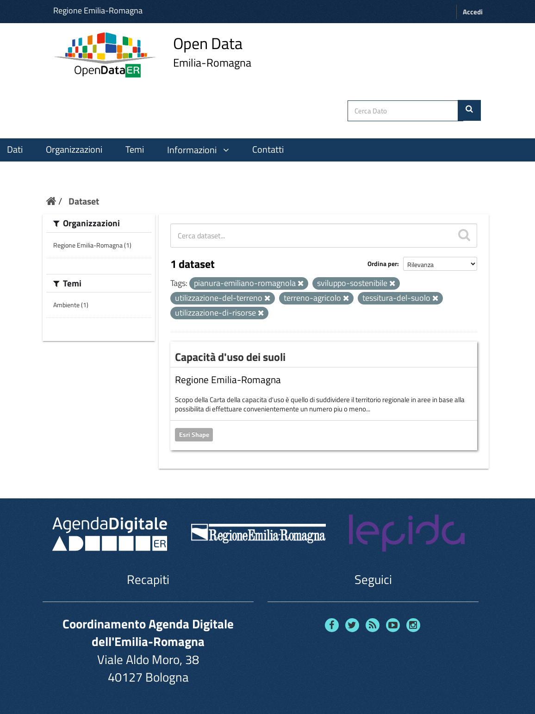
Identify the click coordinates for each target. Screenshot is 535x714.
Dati (15, 149)
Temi (134, 149)
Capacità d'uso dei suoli (230, 356)
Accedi (473, 11)
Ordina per (382, 263)
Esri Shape (194, 434)
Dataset (83, 201)
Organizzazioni (74, 149)
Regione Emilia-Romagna (98, 10)
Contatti (268, 149)
